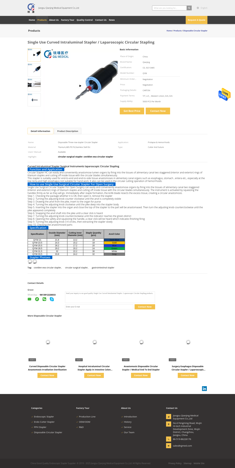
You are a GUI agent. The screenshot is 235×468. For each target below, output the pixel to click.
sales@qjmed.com (182, 445)
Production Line (85, 416)
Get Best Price (132, 111)
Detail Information (40, 131)
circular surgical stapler (76, 267)
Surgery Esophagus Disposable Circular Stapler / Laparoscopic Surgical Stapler (188, 369)
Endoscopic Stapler (42, 416)
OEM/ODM (83, 421)
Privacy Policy (174, 463)
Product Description (67, 131)
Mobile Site (199, 463)
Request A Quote (196, 19)
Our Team (127, 432)
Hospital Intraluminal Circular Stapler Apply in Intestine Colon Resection (94, 369)
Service (126, 427)
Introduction (129, 416)
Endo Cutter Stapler (43, 421)
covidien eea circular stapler (47, 267)
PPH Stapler (38, 427)
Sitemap (188, 463)
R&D (80, 427)
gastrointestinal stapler (103, 267)
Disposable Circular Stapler (46, 432)
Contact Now (158, 111)
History (126, 421)
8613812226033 (48, 294)
